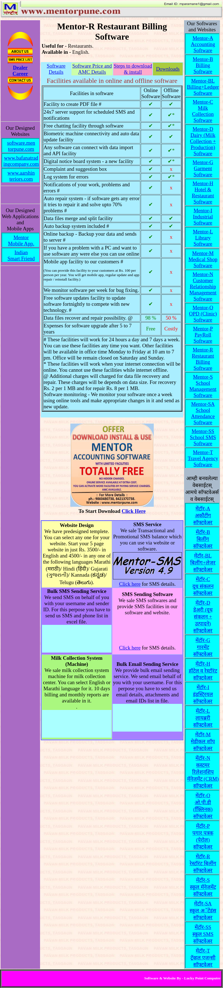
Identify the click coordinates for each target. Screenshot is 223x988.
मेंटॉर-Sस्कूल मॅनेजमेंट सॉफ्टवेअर (203, 887)
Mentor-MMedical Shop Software (203, 259)
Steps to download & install (133, 69)
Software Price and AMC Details (92, 69)
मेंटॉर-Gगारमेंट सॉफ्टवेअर (202, 647)
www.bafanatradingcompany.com (21, 161)
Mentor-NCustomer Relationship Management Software (202, 286)
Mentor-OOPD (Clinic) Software (203, 314)
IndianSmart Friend (21, 255)
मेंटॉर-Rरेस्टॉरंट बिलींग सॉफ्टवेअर (203, 863)
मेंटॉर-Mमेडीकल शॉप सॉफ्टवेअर (203, 741)
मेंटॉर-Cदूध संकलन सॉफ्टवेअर (203, 586)
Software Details (56, 69)
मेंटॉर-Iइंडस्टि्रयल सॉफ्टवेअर (203, 694)
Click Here (134, 511)
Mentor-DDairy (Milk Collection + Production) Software (203, 141)
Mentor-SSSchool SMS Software (203, 437)
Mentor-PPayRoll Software (203, 335)
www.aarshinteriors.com (21, 176)
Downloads (168, 69)
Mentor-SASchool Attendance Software (203, 413)
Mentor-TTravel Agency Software (203, 458)
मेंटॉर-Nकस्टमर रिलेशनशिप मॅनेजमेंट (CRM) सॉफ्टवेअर (203, 772)
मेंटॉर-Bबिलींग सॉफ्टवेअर (202, 539)
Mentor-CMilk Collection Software (203, 111)
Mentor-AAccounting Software (203, 44)
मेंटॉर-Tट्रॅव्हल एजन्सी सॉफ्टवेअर (202, 957)
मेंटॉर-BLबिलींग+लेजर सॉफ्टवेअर (202, 562)
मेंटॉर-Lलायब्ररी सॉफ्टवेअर (202, 718)
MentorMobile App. (21, 240)
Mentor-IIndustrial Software (203, 217)
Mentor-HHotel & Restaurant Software (203, 192)
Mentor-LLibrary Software (203, 238)
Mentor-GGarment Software (203, 168)
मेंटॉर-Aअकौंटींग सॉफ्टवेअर (202, 515)
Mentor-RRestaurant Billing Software (203, 359)
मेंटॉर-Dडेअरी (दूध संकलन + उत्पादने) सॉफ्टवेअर (202, 616)
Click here (129, 584)
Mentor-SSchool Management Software (202, 386)
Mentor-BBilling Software (203, 65)
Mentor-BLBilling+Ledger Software (203, 87)
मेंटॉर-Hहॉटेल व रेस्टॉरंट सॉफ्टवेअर (203, 671)
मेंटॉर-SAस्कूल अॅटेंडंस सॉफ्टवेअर (203, 910)
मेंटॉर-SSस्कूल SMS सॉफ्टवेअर (203, 934)
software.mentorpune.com (21, 146)
